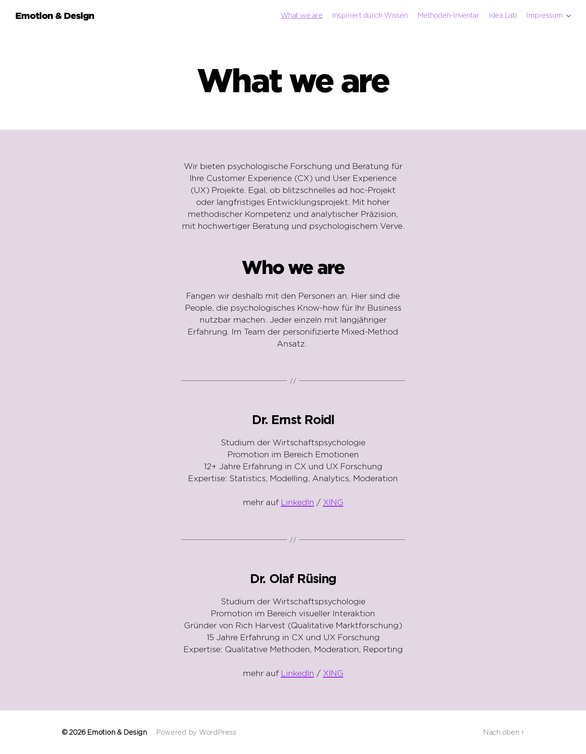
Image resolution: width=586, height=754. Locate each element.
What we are (302, 15)
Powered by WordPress (196, 732)
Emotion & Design (54, 15)
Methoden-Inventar (449, 15)
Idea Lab (503, 15)
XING (333, 502)
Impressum (544, 15)
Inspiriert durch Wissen (370, 15)
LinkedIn (297, 502)
